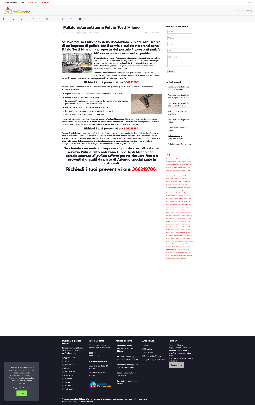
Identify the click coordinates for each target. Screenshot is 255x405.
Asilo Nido (68, 375)
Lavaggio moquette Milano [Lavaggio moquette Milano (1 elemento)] (182, 232)
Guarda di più (176, 365)
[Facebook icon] (248, 2)
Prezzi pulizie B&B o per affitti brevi (177, 112)
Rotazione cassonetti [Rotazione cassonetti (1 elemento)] (172, 252)
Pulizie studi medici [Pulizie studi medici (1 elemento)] (181, 246)
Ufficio (66, 361)
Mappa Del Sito (88, 401)
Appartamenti (70, 358)
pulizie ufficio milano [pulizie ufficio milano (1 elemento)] (183, 249)
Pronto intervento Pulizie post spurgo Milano (178, 88)
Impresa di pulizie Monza (154, 359)
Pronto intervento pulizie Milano (178, 120)
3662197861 (93, 353)
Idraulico (148, 349)
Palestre (67, 385)
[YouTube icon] (251, 2)
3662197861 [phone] (33, 2)
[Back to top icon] (192, 398)
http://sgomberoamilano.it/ (180, 348)
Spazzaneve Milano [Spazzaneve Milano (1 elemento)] (171, 261)
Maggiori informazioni (21, 387)
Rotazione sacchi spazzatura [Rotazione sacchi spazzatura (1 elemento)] (178, 255)
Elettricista (148, 352)
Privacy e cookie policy (71, 401)
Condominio (69, 365)
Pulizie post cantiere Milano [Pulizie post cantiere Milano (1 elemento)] (178, 244)
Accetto (22, 393)
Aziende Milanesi (176, 345)
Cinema (67, 382)
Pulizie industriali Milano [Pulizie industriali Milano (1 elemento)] (177, 241)
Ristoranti (68, 379)
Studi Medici (69, 389)
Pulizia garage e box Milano (179, 144)
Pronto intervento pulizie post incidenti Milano (178, 104)
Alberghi (67, 368)
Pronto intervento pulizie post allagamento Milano (178, 96)
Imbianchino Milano (152, 356)
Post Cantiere (69, 372)
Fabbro (147, 345)
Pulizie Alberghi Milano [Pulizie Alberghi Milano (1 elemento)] (172, 235)
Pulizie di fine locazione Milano (178, 129)
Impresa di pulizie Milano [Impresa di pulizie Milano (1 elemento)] (173, 159)
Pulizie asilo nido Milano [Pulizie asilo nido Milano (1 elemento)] (177, 238)
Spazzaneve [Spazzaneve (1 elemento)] (184, 258)
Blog (249, 10)
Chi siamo (239, 10)
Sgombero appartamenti (179, 350)
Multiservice (82, 32)
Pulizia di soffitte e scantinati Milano (175, 137)
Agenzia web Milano (124, 399)
